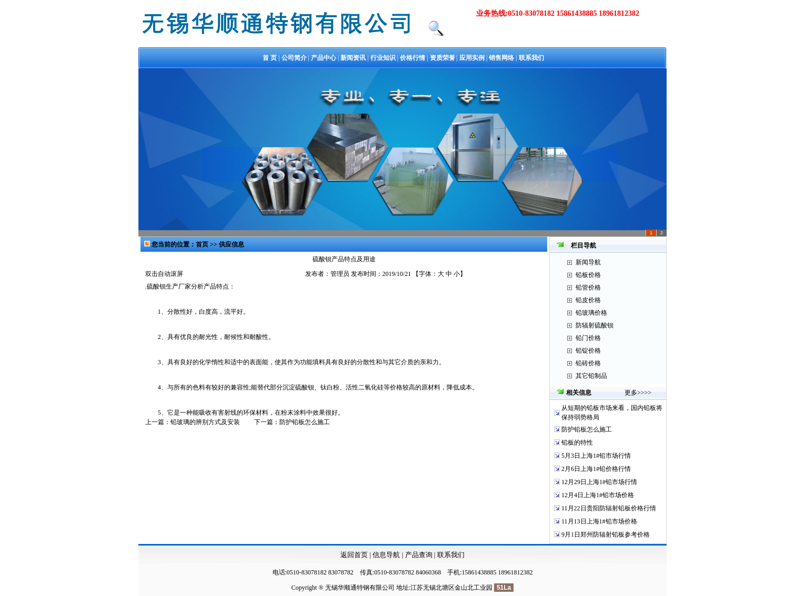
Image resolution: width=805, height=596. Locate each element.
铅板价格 (588, 275)
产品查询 (419, 555)
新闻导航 (588, 262)
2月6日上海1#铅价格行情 (596, 468)
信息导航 (386, 555)
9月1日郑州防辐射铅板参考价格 (605, 534)
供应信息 (231, 244)
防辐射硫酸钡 (594, 325)
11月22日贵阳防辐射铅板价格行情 (608, 508)
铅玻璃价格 (591, 312)
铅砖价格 (588, 363)
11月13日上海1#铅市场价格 (599, 521)
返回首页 (354, 555)
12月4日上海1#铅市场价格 (597, 495)
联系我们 (451, 555)
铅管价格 (588, 287)
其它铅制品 (591, 375)
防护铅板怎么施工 (304, 422)
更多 (631, 392)
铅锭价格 (588, 350)
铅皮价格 (588, 300)
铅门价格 (588, 338)
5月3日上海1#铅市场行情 (596, 455)
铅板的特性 (577, 442)
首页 (203, 244)
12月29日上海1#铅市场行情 (599, 482)
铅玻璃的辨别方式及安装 (205, 422)
